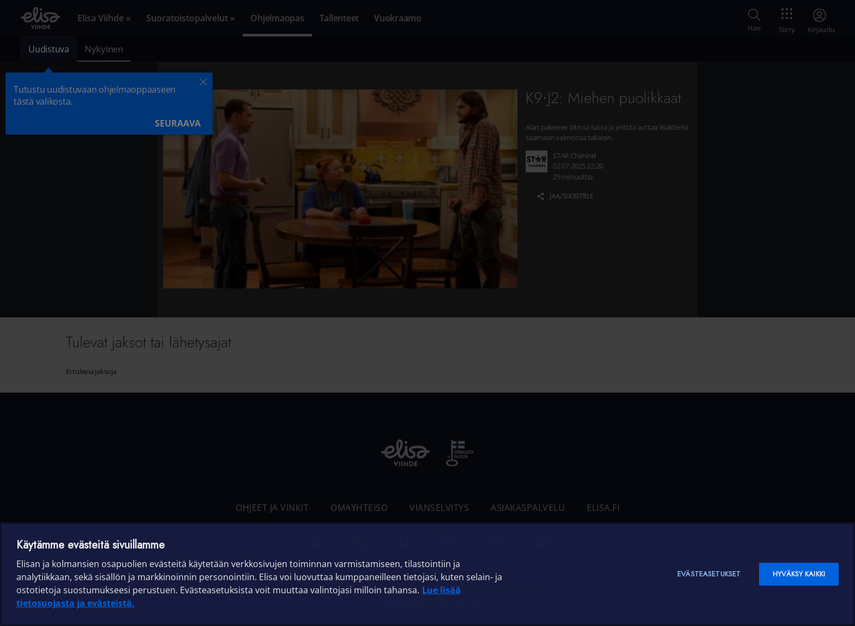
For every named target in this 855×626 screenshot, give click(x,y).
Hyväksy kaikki (799, 574)
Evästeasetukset (708, 574)
